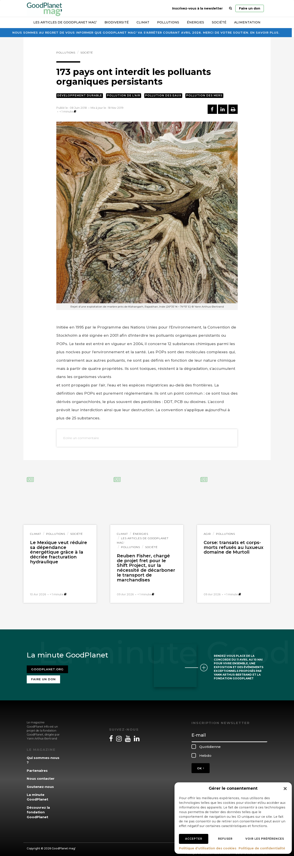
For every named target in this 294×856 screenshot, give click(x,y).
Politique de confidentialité (262, 848)
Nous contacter (41, 776)
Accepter (193, 838)
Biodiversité (116, 22)
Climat (143, 22)
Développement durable (79, 95)
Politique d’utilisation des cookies (207, 848)
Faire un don (249, 8)
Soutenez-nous (40, 784)
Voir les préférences (264, 838)
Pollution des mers (204, 95)
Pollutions (168, 22)
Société (219, 22)
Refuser (225, 838)
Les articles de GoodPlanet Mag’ (65, 22)
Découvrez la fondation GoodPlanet (38, 809)
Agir (207, 533)
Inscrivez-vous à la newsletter (197, 8)
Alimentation (247, 22)
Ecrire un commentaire (81, 438)
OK (200, 765)
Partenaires (37, 768)
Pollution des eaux (163, 95)
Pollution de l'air (123, 95)
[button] (285, 788)
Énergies (195, 22)
